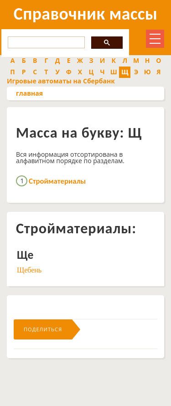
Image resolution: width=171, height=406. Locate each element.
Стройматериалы (57, 181)
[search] (45, 42)
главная (29, 93)
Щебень (29, 270)
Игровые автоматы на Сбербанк (61, 81)
